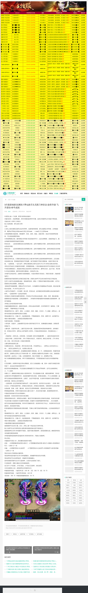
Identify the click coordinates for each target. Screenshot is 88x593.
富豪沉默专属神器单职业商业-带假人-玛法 (79, 298)
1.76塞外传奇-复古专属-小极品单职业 (79, 332)
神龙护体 (81, 500)
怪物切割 (81, 498)
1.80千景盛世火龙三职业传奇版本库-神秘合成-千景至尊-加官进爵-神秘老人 (45, 569)
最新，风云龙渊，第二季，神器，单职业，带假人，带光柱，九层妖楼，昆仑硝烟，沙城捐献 (45, 572)
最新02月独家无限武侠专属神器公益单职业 (79, 435)
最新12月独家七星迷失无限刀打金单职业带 (79, 249)
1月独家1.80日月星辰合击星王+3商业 (79, 256)
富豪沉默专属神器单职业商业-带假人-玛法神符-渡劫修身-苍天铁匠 (45, 561)
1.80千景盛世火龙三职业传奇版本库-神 (79, 339)
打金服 (56, 193)
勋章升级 (22, 534)
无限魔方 (75, 492)
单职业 (51, 193)
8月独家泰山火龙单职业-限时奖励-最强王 (79, 222)
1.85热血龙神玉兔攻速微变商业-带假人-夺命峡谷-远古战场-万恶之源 (18, 561)
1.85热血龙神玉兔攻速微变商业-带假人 (79, 292)
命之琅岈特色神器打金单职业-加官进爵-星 (79, 449)
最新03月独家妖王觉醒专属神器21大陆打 (79, 229)
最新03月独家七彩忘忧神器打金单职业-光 (79, 469)
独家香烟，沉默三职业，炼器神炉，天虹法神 (79, 442)
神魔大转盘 (75, 495)
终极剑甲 (68, 485)
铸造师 (80, 490)
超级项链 (81, 503)
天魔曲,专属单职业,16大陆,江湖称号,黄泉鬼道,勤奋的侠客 (18, 572)
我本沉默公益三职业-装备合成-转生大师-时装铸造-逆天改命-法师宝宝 (68, 498)
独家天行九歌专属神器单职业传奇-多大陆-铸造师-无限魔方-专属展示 (18, 564)
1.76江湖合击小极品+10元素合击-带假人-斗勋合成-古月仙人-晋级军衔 (18, 566)
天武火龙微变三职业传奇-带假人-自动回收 (79, 312)
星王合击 (39, 193)
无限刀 (7, 534)
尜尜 (9, 211)
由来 (81, 480)
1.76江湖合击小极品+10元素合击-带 (79, 319)
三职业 (68, 482)
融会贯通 (68, 500)
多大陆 (68, 490)
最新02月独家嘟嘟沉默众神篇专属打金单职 (79, 216)
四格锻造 (68, 503)
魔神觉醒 (68, 495)
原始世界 (68, 492)
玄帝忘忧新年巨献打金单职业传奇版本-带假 (79, 263)
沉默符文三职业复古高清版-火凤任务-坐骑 (79, 325)
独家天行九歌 (68, 487)
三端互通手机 (63, 193)
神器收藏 (75, 490)
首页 (21, 193)
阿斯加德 (81, 485)
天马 (74, 500)
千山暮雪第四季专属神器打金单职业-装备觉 (79, 456)
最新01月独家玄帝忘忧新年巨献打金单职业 (79, 243)
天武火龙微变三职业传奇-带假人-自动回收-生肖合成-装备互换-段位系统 (45, 564)
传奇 (68, 480)
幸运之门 (81, 492)
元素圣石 (75, 503)
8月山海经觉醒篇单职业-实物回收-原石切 (79, 462)
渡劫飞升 (81, 487)
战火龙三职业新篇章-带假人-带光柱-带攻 (79, 209)
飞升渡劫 (31, 534)
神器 (74, 485)
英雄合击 (26, 193)
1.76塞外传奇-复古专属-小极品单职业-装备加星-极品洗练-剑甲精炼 (18, 569)
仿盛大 (46, 193)
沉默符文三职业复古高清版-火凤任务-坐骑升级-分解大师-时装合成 (45, 566)
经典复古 (75, 487)
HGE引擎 (81, 495)
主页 (9, 199)
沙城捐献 (75, 482)
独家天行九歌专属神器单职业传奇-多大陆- (79, 305)
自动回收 (81, 482)
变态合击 (33, 193)
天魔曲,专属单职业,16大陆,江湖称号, (79, 346)
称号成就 (39, 534)
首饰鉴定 (75, 498)
